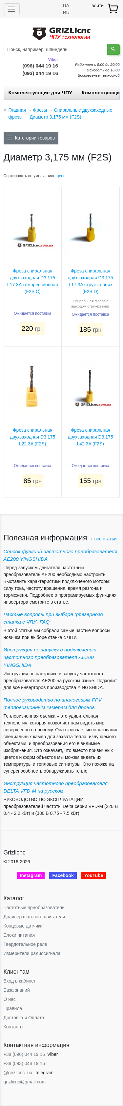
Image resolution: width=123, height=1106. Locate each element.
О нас (10, 999)
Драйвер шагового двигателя (34, 916)
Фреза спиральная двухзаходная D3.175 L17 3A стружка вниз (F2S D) (90, 281)
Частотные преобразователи (34, 907)
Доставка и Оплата (24, 1017)
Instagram (31, 875)
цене (61, 176)
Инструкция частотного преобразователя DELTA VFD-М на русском (56, 787)
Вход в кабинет (20, 981)
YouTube (93, 875)
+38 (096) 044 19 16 (24, 1054)
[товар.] (113, 8)
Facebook (62, 875)
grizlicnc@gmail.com (25, 1081)
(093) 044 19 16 (40, 73)
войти (98, 5)
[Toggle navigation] (12, 9)
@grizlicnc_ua (18, 1072)
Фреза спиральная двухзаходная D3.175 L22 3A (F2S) (32, 436)
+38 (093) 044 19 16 (24, 1063)
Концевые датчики (23, 925)
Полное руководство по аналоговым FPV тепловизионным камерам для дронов (53, 703)
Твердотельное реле (25, 944)
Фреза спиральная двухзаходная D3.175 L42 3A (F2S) (90, 436)
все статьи (105, 538)
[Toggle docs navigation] (31, 138)
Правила (13, 1008)
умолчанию (43, 176)
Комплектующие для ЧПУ (40, 92)
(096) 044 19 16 (40, 65)
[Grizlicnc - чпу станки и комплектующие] (61, 33)
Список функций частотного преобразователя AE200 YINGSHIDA (60, 555)
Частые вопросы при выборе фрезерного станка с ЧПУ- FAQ (53, 618)
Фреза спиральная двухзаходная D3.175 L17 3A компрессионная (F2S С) (32, 281)
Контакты (13, 1026)
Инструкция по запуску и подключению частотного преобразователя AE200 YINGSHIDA (50, 657)
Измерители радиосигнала (32, 953)
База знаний (17, 990)
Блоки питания (19, 935)
